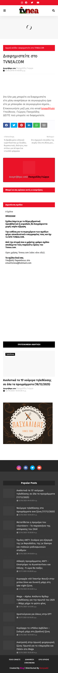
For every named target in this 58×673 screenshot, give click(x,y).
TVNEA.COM (18, 237)
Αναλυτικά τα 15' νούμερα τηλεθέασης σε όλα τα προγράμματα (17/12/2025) (36, 494)
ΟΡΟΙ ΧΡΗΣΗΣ (44, 660)
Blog (22, 668)
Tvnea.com (10, 247)
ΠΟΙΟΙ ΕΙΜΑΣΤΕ (14, 660)
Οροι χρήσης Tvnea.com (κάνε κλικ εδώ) (25, 252)
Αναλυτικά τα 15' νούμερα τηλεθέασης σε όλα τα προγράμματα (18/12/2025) (27, 382)
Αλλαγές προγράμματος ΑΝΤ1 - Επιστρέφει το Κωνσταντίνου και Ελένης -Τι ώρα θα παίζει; (34, 564)
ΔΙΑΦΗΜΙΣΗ (29, 660)
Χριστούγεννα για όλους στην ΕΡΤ (34, 614)
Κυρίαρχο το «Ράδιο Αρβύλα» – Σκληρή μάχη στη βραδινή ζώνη (33, 630)
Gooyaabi (44, 668)
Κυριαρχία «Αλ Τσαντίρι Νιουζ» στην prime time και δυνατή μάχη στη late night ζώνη (35, 582)
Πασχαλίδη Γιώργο (24, 68)
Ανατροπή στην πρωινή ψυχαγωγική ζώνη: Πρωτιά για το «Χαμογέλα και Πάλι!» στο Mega (35, 646)
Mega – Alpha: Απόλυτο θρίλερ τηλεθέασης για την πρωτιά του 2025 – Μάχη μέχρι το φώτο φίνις (36, 600)
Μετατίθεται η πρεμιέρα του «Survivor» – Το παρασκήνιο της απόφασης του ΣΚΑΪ (33, 526)
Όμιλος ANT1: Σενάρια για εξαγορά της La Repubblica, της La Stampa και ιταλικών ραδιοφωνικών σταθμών (34, 545)
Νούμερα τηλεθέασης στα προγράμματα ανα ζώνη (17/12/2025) (36, 510)
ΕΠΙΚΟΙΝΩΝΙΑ (29, 663)
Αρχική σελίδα (11, 48)
